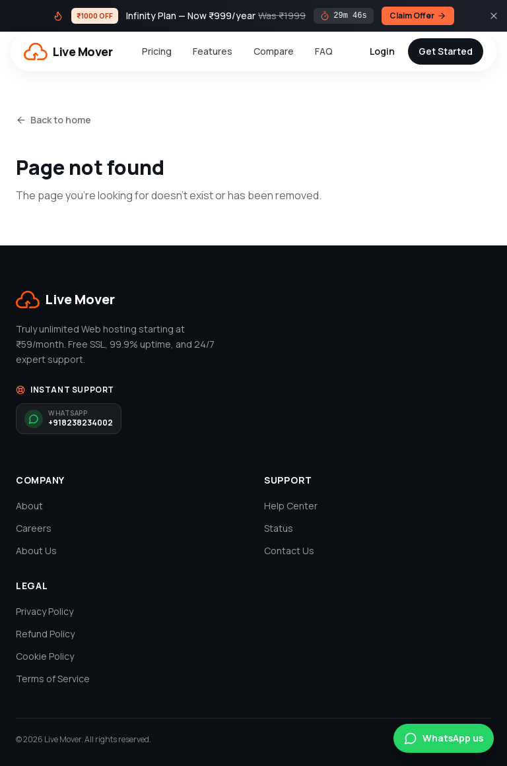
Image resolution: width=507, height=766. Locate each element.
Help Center (291, 505)
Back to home (53, 119)
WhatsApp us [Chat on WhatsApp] (443, 738)
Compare (274, 51)
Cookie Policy (45, 656)
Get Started (446, 51)
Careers (33, 528)
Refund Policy (45, 633)
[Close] (494, 16)
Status (278, 528)
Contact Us (289, 550)
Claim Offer (417, 15)
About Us (36, 550)
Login (382, 51)
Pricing (157, 51)
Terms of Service (53, 678)
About (29, 505)
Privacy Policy (44, 611)
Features (212, 51)
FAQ (324, 51)
